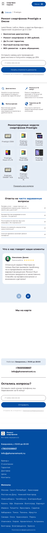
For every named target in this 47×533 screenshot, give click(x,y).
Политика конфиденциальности (23, 530)
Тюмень (23, 512)
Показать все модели (23, 186)
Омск (12, 517)
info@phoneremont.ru (23, 371)
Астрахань (39, 521)
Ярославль (25, 508)
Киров (16, 521)
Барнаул (40, 503)
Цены (4, 474)
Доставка (5, 471)
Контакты (5, 477)
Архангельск (26, 521)
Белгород (6, 526)
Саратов (35, 508)
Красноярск (22, 517)
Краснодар (33, 490)
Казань (4, 503)
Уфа (11, 503)
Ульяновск (6, 521)
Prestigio (17, 12)
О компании (7, 464)
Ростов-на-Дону (9, 494)
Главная (8, 12)
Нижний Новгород (27, 494)
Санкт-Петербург (18, 490)
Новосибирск (7, 499)
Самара (4, 517)
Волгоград (30, 503)
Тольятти (14, 508)
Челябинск (21, 499)
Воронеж (18, 503)
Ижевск (5, 508)
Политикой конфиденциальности (33, 74)
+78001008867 (23, 368)
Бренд (5, 461)
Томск (15, 512)
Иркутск (33, 512)
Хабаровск (6, 512)
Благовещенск (19, 526)
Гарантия (5, 467)
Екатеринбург (35, 499)
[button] (28, 296)
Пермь (32, 517)
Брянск (31, 526)
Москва (4, 490)
